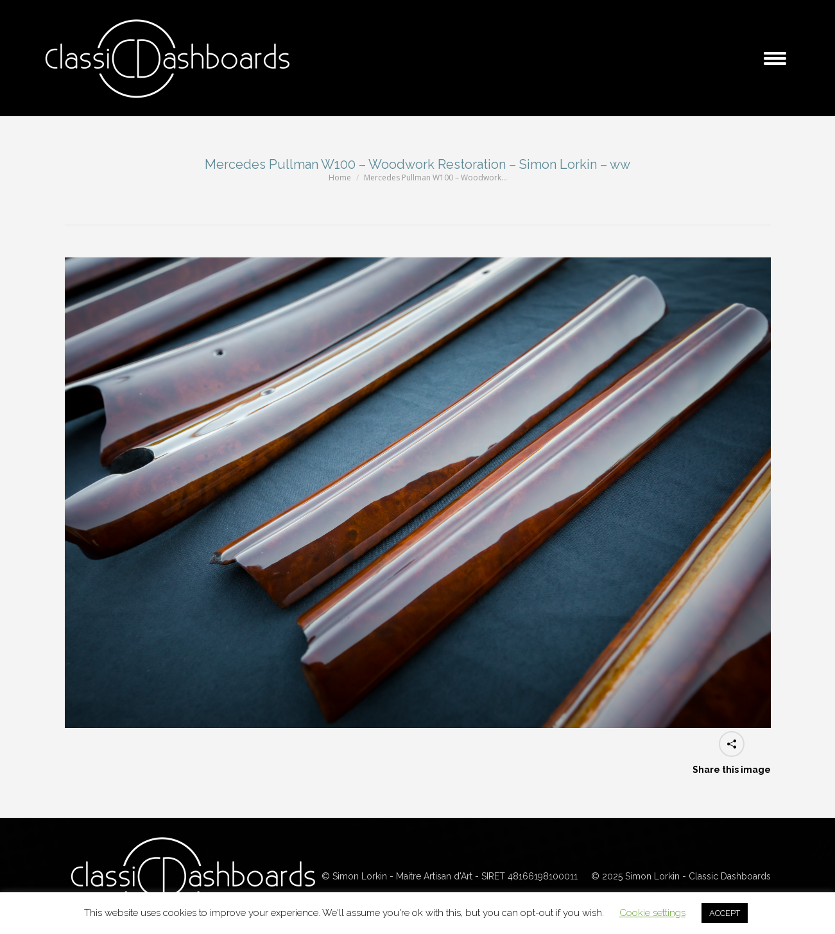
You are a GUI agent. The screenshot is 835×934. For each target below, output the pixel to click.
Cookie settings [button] (652, 913)
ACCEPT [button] (724, 913)
